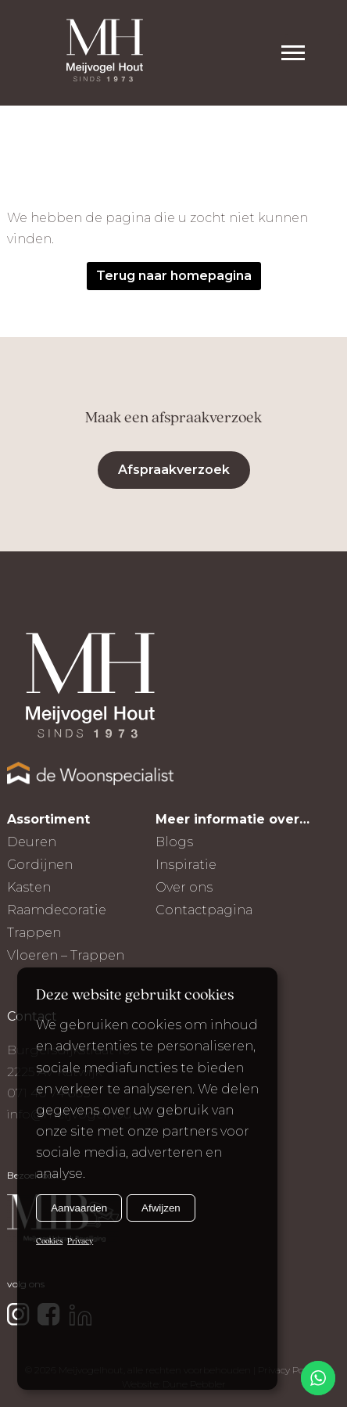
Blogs (174, 842)
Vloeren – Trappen (65, 955)
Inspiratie (186, 864)
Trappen (34, 932)
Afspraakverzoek (174, 469)
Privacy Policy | (290, 1370)
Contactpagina (204, 910)
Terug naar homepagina (174, 275)
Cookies (49, 1241)
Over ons (184, 887)
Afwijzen (161, 1208)
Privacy (80, 1241)
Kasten (29, 887)
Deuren (31, 842)
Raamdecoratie (56, 910)
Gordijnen (40, 864)
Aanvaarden (79, 1208)
